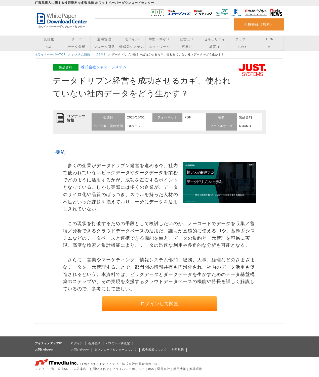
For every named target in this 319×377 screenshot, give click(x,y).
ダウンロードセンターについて (115, 349)
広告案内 (80, 369)
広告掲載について (154, 349)
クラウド (242, 39)
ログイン (77, 343)
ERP (270, 39)
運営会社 (163, 369)
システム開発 (104, 47)
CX (48, 47)
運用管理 (104, 39)
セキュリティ (214, 39)
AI (269, 47)
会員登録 (94, 343)
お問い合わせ (80, 349)
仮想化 (49, 39)
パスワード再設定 (118, 343)
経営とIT (187, 39)
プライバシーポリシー (128, 369)
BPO (242, 47)
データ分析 (76, 47)
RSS (151, 369)
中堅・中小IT (159, 39)
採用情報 (179, 369)
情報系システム (131, 47)
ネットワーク (159, 47)
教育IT (214, 47)
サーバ (76, 39)
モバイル (132, 39)
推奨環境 (195, 369)
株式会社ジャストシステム (104, 67)
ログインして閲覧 (159, 303)
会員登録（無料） (259, 24)
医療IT (187, 47)
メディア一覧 (45, 369)
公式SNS (64, 369)
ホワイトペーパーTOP (50, 54)
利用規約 (178, 349)
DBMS (101, 54)
